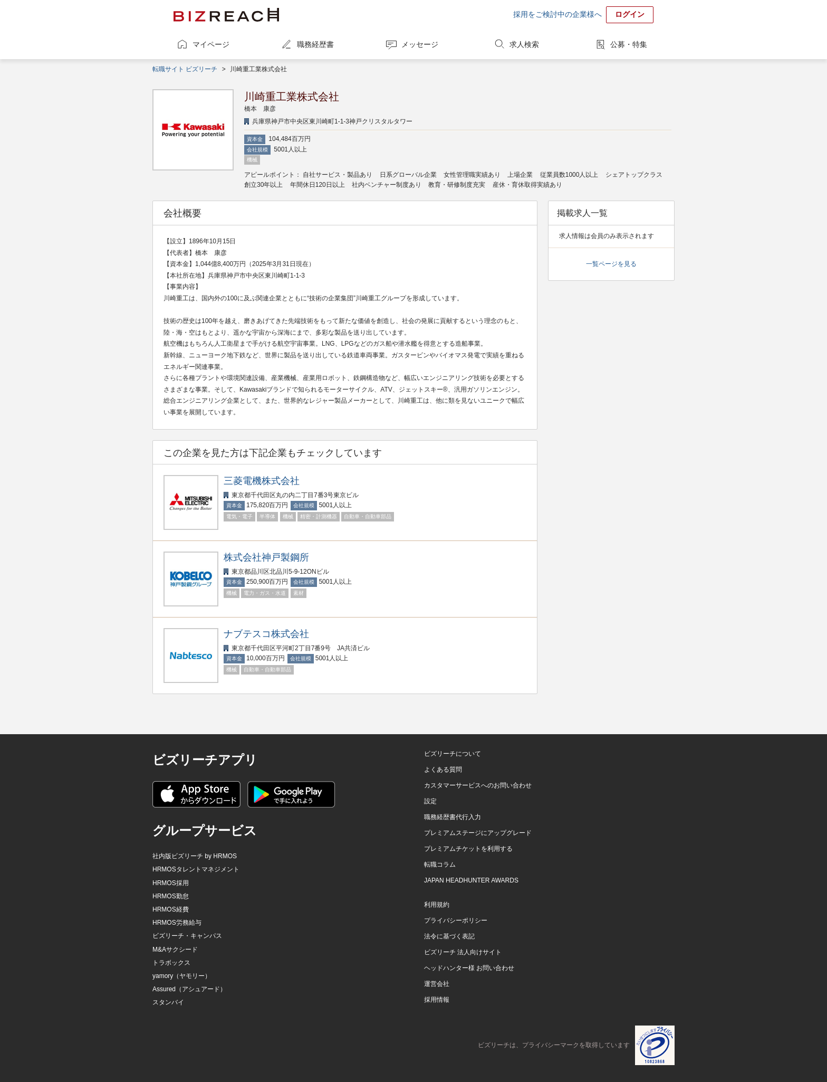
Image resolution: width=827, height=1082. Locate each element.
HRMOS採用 (170, 883)
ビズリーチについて (452, 753)
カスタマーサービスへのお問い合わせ (478, 785)
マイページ (211, 44)
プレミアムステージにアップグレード (478, 833)
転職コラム (440, 864)
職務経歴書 (315, 44)
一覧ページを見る (611, 264)
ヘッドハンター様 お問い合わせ (469, 968)
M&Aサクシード (175, 949)
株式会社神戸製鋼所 (266, 557)
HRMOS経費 (170, 909)
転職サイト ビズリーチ (184, 69)
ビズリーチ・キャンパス (187, 935)
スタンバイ (168, 1002)
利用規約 (436, 904)
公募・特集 (628, 44)
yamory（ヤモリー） (181, 976)
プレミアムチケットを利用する (468, 848)
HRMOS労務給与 (176, 922)
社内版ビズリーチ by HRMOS (194, 856)
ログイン (630, 14)
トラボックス (171, 962)
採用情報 (436, 999)
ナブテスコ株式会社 (266, 634)
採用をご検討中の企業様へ (557, 14)
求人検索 (524, 44)
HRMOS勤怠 (170, 896)
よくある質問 (443, 769)
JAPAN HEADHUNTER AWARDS (471, 880)
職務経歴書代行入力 (452, 817)
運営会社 (436, 984)
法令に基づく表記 (449, 936)
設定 (430, 801)
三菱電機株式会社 (262, 481)
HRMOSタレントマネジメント (195, 869)
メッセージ (419, 44)
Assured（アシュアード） (189, 989)
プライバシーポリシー (455, 920)
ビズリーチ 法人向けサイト (463, 952)
